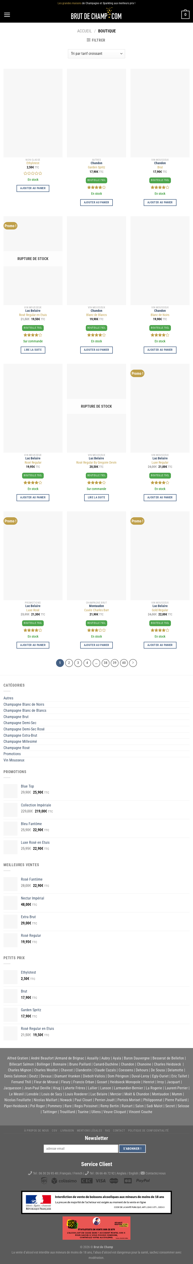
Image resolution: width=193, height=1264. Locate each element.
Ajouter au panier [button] (33, 188)
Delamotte (175, 1070)
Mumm (177, 1094)
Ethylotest (33, 163)
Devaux (46, 1076)
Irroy (160, 1082)
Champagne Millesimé (20, 741)
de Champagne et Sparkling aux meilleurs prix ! (96, 3)
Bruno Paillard (80, 1064)
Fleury (65, 1082)
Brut (160, 167)
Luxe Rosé (33, 610)
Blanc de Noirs (160, 315)
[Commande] (96, 53)
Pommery (55, 1106)
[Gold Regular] (160, 555)
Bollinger (43, 1064)
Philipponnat (152, 1100)
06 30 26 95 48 (48, 1173)
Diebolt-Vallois (94, 1076)
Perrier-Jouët (105, 1100)
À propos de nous (36, 1130)
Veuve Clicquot (114, 1112)
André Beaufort (42, 1058)
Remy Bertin (109, 1106)
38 (105, 663)
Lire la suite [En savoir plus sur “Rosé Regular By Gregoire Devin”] (96, 497)
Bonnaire (60, 1064)
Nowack (66, 1100)
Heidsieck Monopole (125, 1082)
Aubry (105, 1058)
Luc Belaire (32, 311)
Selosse (183, 1106)
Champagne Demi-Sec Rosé (24, 729)
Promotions (12, 754)
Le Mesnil (16, 1094)
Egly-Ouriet (160, 1076)
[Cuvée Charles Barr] (96, 555)
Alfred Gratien (17, 1058)
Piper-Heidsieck (15, 1106)
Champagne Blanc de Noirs (23, 704)
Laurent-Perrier (176, 1088)
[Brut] (160, 113)
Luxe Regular (160, 463)
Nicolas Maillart (45, 1100)
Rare (68, 1106)
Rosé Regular (33, 463)
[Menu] (6, 14)
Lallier (92, 1088)
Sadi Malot (154, 1106)
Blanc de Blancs (96, 315)
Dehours (142, 1070)
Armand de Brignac (70, 1058)
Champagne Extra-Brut (20, 735)
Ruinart (127, 1106)
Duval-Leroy (140, 1076)
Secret (170, 1106)
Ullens (96, 1112)
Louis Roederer (76, 1094)
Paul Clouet (83, 1100)
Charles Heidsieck (167, 1064)
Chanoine (144, 1064)
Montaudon (96, 606)
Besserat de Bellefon (168, 1058)
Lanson (105, 1088)
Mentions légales (89, 1130)
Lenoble (33, 1094)
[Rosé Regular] (33, 408)
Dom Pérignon (118, 1076)
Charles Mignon (19, 1070)
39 (114, 663)
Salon (139, 1106)
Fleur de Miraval (46, 1082)
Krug (56, 1088)
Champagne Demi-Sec (19, 723)
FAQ (107, 1130)
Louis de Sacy (51, 1094)
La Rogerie (154, 1088)
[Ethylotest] (33, 113)
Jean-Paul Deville (37, 1088)
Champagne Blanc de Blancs (24, 710)
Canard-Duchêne (105, 1064)
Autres (8, 698)
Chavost (67, 1070)
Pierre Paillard (176, 1100)
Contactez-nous (156, 1173)
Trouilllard (67, 1112)
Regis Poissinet (86, 1106)
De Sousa (158, 1070)
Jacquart (173, 1082)
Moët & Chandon (136, 1094)
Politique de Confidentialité (148, 1130)
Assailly (93, 1058)
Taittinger (50, 1112)
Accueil (84, 30)
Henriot (148, 1082)
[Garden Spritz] (96, 113)
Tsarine (83, 1112)
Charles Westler (46, 1070)
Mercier (116, 1094)
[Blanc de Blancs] (96, 260)
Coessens (126, 1070)
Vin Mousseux (13, 760)
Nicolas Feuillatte (17, 1100)
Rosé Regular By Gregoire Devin (96, 463)
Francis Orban (83, 1082)
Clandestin (84, 1070)
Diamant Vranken (67, 1076)
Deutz (33, 1076)
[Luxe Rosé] (33, 555)
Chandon (96, 163)
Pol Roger (37, 1106)
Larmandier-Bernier (128, 1088)
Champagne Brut (16, 717)
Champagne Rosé (16, 748)
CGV (54, 1130)
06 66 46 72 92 (105, 1173)
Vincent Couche (140, 1112)
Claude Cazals (105, 1070)
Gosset (102, 1082)
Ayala (117, 1058)
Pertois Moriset (128, 1100)
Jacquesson (12, 1088)
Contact (119, 1130)
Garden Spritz (96, 167)
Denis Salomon (15, 1076)
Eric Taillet (179, 1076)
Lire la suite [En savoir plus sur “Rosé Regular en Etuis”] (33, 349)
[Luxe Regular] (160, 408)
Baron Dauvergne (137, 1058)
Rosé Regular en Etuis (33, 315)
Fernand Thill (21, 1082)
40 (124, 663)
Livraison (67, 1130)
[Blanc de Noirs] (160, 260)
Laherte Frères (74, 1088)
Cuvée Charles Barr (96, 610)
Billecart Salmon (21, 1064)
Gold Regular (160, 610)
